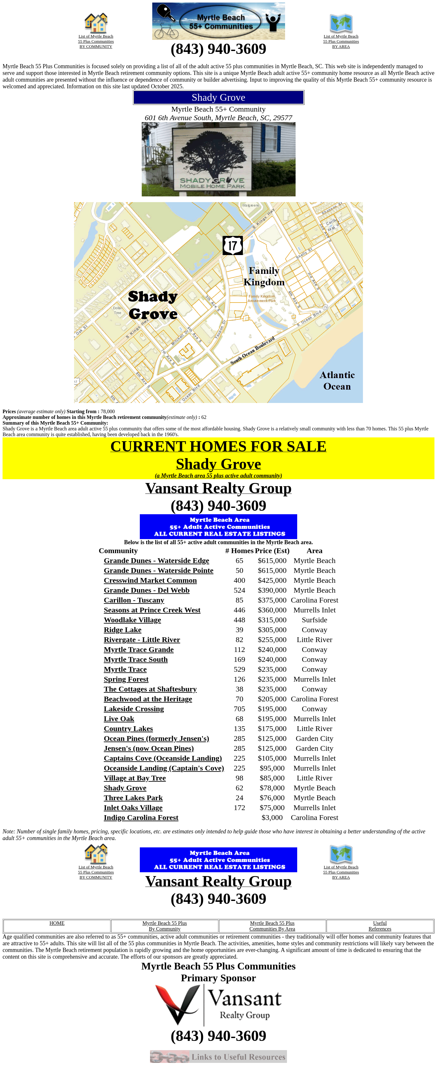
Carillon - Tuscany (134, 600)
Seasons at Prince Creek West (152, 610)
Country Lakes (128, 728)
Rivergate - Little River (142, 639)
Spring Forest (126, 679)
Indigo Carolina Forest (141, 817)
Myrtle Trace (125, 669)
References (380, 929)
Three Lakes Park (133, 798)
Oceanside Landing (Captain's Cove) (164, 768)
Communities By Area (272, 929)
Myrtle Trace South (136, 659)
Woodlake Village (132, 620)
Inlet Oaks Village (133, 807)
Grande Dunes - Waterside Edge (156, 560)
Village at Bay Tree (135, 778)
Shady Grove (125, 788)
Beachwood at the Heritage (148, 699)
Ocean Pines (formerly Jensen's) (156, 738)
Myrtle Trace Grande (139, 649)
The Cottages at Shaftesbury (150, 689)
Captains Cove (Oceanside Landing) (163, 758)
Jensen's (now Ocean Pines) (149, 748)
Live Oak (119, 718)
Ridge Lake (122, 629)
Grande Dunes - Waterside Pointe (159, 570)
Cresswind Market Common (150, 580)
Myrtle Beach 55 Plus (164, 923)
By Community (164, 929)
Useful (380, 923)
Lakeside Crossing (134, 709)
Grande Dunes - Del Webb (147, 590)
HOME (56, 923)
